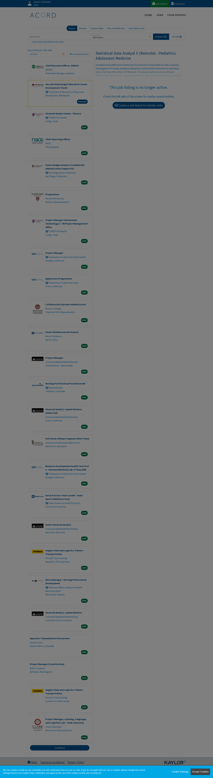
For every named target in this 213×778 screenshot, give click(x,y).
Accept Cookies (200, 771)
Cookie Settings (180, 771)
